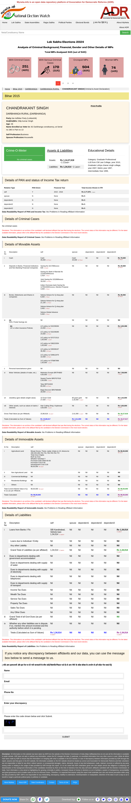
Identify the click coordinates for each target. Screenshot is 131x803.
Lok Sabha (16, 22)
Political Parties (65, 22)
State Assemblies (32, 22)
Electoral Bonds (82, 22)
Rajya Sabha (48, 22)
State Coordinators (37, 782)
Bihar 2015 (17, 89)
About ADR (124, 27)
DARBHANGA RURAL (49, 89)
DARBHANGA (31, 89)
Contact (51, 782)
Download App (68, 799)
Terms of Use (63, 782)
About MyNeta (123, 22)
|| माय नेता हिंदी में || (100, 22)
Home (4, 22)
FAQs (75, 782)
